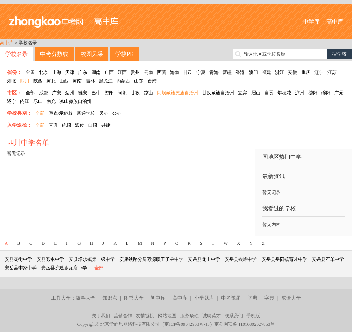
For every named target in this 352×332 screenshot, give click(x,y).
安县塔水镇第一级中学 (92, 259)
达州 (69, 92)
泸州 (299, 92)
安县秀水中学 (50, 259)
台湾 (152, 80)
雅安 (82, 92)
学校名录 (16, 54)
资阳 (109, 92)
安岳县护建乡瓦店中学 (64, 267)
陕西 (38, 80)
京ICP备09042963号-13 (187, 324)
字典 (269, 298)
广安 (56, 92)
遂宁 (11, 101)
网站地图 (167, 315)
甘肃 (187, 72)
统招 (66, 125)
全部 (30, 92)
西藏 (161, 72)
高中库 (334, 22)
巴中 (96, 92)
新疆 (227, 72)
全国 (30, 72)
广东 (82, 72)
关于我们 (101, 315)
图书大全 (134, 298)
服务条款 (189, 315)
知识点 (109, 298)
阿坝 (122, 92)
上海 (56, 72)
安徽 (292, 72)
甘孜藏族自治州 (218, 92)
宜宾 (242, 92)
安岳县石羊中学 (328, 259)
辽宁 (318, 72)
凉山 (148, 92)
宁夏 (201, 72)
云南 (148, 72)
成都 (43, 92)
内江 (24, 101)
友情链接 (145, 315)
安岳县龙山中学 (204, 259)
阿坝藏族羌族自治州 (177, 92)
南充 (51, 101)
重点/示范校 (61, 113)
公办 (116, 113)
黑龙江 (106, 80)
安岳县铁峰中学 (241, 259)
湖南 (96, 72)
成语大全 (291, 298)
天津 (69, 72)
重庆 (305, 72)
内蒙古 (123, 80)
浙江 (279, 72)
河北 (51, 80)
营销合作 (123, 315)
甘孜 (135, 92)
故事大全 (85, 298)
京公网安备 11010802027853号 (244, 324)
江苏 (332, 72)
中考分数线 (54, 54)
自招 (92, 125)
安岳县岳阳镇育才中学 (284, 259)
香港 (240, 72)
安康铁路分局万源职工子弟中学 (151, 259)
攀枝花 (284, 92)
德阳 (313, 92)
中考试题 (231, 298)
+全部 (97, 267)
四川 (24, 80)
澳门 (253, 72)
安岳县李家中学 (21, 267)
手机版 (253, 315)
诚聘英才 (211, 315)
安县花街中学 (18, 259)
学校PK (124, 54)
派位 (79, 125)
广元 (339, 92)
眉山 (255, 92)
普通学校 (86, 113)
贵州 (135, 72)
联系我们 (234, 315)
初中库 (158, 298)
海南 (174, 72)
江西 (122, 72)
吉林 (90, 80)
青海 (214, 72)
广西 (109, 72)
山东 (138, 80)
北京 (43, 72)
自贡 (269, 92)
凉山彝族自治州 (75, 101)
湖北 (11, 80)
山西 (64, 80)
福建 (266, 72)
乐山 (38, 101)
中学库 (311, 22)
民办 (103, 113)
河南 (77, 80)
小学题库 (204, 298)
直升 (53, 125)
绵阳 (326, 92)
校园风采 (92, 54)
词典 (253, 298)
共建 (106, 125)
